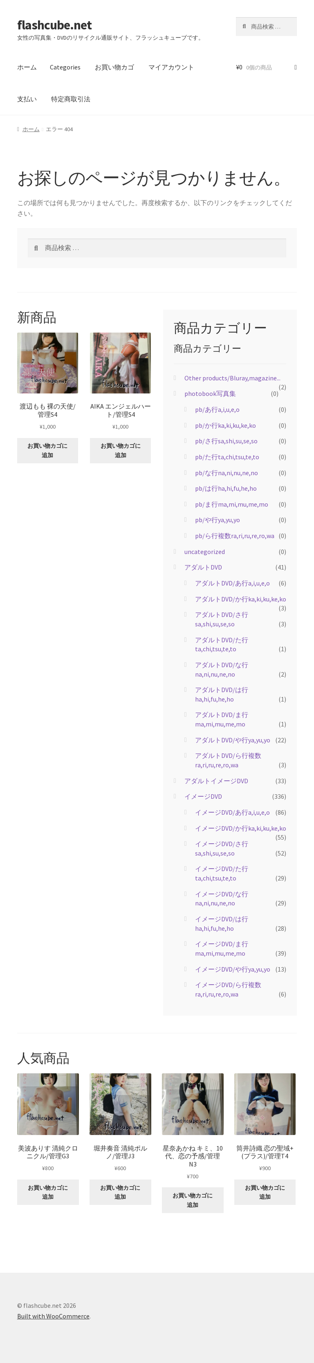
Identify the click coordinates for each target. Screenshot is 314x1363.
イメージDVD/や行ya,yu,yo (232, 969)
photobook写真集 (210, 393)
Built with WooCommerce (53, 1316)
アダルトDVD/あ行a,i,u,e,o (232, 583)
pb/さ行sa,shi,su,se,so (226, 441)
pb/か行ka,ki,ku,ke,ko (225, 425)
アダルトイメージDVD (216, 781)
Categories (65, 67)
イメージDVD (203, 796)
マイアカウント (171, 67)
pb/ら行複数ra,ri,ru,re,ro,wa (234, 536)
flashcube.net (54, 25)
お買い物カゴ (114, 67)
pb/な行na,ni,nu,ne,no (226, 473)
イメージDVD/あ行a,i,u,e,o (232, 812)
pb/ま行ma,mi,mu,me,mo (231, 504)
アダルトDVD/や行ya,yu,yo (232, 740)
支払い (27, 99)
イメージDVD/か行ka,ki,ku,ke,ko (240, 828)
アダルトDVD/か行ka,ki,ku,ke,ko (240, 599)
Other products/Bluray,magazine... (232, 378)
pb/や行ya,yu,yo (217, 520)
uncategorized (204, 551)
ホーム (27, 67)
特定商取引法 (70, 99)
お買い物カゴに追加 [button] (47, 450)
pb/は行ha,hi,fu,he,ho (226, 488)
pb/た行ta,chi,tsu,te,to (227, 457)
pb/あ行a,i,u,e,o (217, 409)
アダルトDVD (203, 567)
